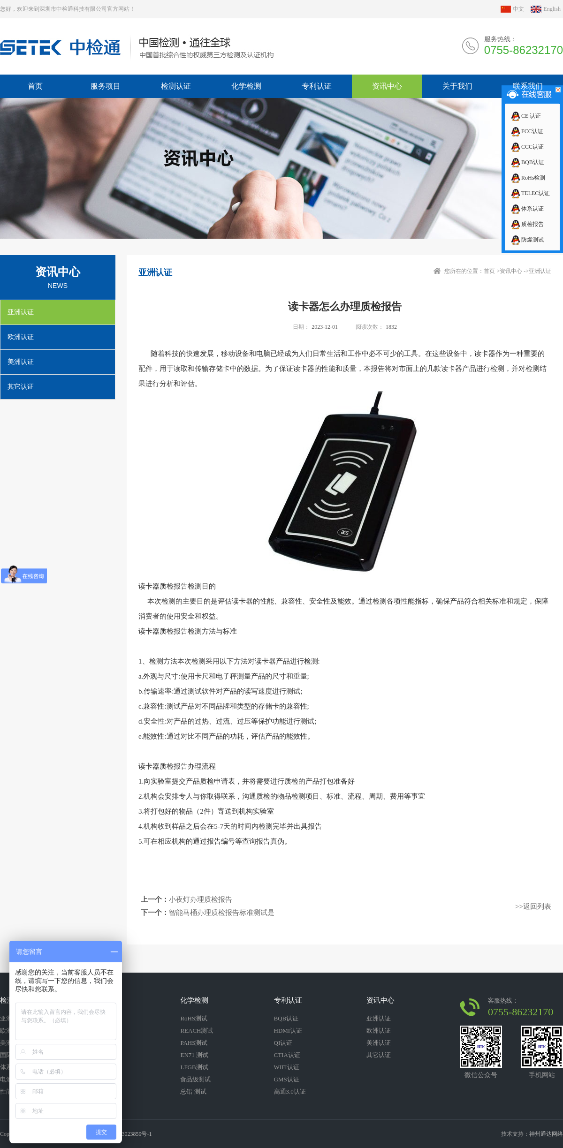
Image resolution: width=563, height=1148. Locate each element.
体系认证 (527, 208)
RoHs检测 (527, 177)
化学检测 (246, 86)
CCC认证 (527, 147)
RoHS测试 (193, 1018)
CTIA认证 (287, 1054)
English (552, 9)
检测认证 (176, 86)
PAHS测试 (193, 1042)
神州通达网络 (546, 1134)
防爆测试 (527, 239)
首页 (489, 271)
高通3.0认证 (290, 1091)
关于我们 (457, 86)
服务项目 (106, 86)
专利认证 (317, 86)
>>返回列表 (533, 906)
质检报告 (527, 224)
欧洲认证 (21, 336)
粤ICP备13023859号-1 (125, 1134)
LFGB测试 (194, 1067)
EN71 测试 (194, 1054)
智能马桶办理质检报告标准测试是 (221, 912)
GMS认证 (286, 1079)
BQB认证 (527, 162)
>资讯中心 (509, 271)
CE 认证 (525, 116)
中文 (518, 9)
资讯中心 (387, 86)
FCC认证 (526, 131)
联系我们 (528, 86)
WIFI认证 (286, 1067)
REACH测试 (196, 1030)
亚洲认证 (21, 312)
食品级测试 (195, 1079)
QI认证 (283, 1042)
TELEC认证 (530, 193)
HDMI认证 (288, 1030)
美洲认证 (21, 361)
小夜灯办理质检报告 (200, 899)
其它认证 (21, 386)
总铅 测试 (193, 1091)
